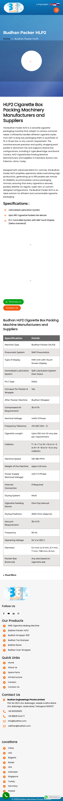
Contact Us (12, 308)
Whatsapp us (13, 301)
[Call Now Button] (6, 795)
